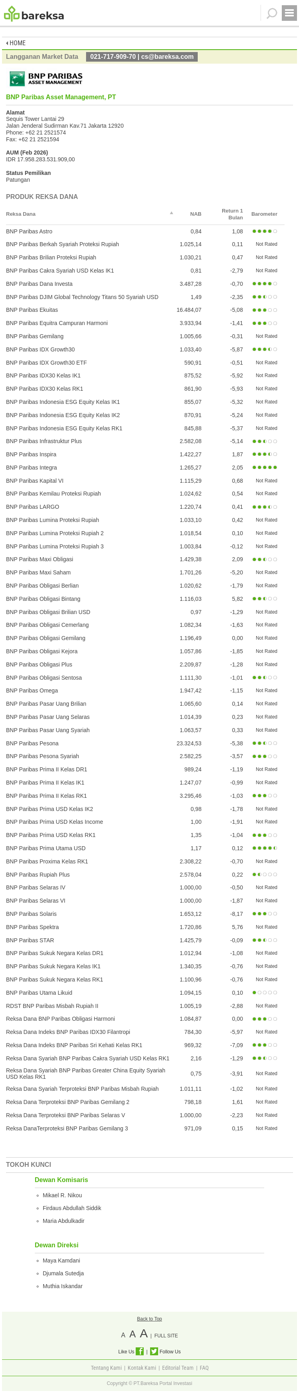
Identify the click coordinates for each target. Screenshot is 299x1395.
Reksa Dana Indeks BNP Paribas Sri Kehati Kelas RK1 (74, 1045)
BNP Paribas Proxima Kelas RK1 (47, 861)
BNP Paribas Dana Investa (39, 284)
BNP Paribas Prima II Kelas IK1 (45, 782)
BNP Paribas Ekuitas (32, 310)
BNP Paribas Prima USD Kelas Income (54, 822)
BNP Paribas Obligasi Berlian (42, 585)
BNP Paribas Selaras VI (35, 900)
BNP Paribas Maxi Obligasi (39, 559)
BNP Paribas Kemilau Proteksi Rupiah (53, 493)
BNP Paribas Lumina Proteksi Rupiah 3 (55, 546)
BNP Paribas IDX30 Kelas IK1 (43, 375)
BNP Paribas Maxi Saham (38, 572)
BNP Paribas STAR (30, 940)
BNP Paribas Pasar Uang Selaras (48, 717)
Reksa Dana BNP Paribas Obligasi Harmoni (60, 1019)
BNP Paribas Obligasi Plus (39, 664)
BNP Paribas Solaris (31, 914)
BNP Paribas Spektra (32, 927)
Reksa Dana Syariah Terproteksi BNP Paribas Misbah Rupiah (82, 1089)
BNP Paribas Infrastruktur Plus (44, 441)
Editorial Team (178, 1368)
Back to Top (149, 1319)
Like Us (131, 1352)
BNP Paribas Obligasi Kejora (42, 651)
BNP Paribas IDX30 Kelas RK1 (44, 388)
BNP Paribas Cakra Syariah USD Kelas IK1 (60, 270)
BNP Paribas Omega (32, 690)
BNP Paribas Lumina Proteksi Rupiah (52, 520)
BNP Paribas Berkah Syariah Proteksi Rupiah (62, 244)
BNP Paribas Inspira (31, 454)
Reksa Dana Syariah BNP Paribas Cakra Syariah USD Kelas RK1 (87, 1058)
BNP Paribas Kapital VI (35, 481)
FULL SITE (166, 1336)
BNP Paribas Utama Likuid (39, 993)
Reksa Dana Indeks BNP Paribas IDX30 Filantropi (68, 1032)
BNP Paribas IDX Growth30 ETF (46, 362)
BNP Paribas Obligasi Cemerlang (47, 625)
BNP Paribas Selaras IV (35, 887)
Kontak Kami (142, 1368)
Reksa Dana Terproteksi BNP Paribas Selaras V (65, 1115)
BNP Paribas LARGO (32, 507)
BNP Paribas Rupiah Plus (38, 874)
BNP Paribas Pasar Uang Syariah (48, 730)
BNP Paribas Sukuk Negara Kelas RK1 (54, 979)
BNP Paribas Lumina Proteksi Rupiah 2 (55, 533)
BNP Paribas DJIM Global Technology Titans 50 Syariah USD (82, 297)
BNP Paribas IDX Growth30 (40, 349)
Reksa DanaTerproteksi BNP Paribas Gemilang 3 (67, 1128)
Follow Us (165, 1352)
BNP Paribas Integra (31, 467)
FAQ (204, 1368)
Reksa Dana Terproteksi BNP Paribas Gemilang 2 (67, 1102)
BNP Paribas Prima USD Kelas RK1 (51, 835)
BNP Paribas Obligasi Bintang (43, 599)
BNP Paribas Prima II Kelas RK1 (46, 796)
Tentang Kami (106, 1368)
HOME (16, 43)
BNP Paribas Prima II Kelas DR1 (46, 769)
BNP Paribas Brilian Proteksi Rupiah (51, 257)
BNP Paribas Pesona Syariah (42, 756)
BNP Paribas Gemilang (35, 336)
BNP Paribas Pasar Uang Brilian (46, 704)
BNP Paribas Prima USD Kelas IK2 (49, 809)
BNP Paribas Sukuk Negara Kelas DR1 (54, 953)
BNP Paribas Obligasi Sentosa (44, 677)
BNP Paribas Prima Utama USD (46, 848)
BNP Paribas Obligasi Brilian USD (48, 612)
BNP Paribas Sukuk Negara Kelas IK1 (53, 966)
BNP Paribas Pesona (32, 743)
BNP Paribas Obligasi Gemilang (45, 638)
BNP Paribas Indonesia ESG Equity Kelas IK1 (63, 402)
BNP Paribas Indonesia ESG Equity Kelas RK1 (64, 428)
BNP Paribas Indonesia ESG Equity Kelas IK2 (63, 415)
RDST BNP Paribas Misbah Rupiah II (52, 1006)
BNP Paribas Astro (29, 231)
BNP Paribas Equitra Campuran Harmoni (57, 323)
